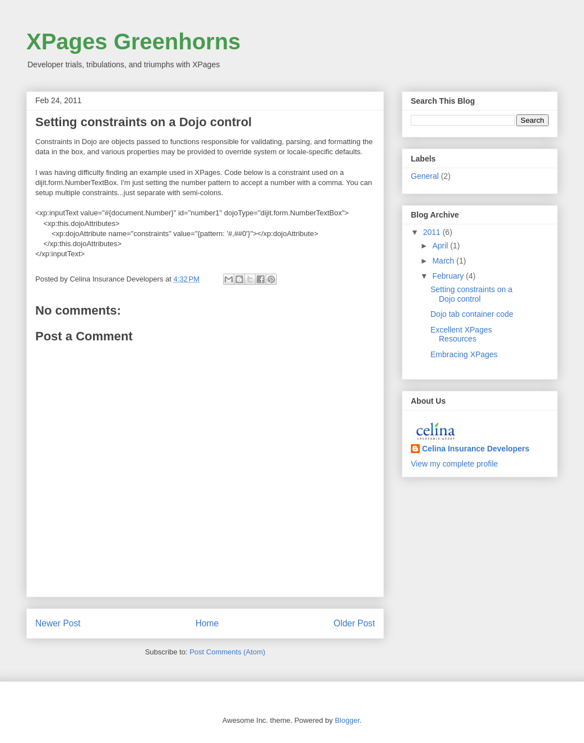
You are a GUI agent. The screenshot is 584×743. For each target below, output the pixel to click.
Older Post (354, 623)
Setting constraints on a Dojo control (471, 294)
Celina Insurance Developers (475, 448)
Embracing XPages (464, 354)
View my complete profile (454, 463)
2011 (433, 232)
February (449, 275)
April (441, 245)
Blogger (347, 720)
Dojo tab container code (471, 314)
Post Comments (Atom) (227, 652)
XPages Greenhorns (133, 41)
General (425, 176)
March (444, 260)
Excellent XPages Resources (461, 334)
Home (207, 623)
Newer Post (58, 623)
